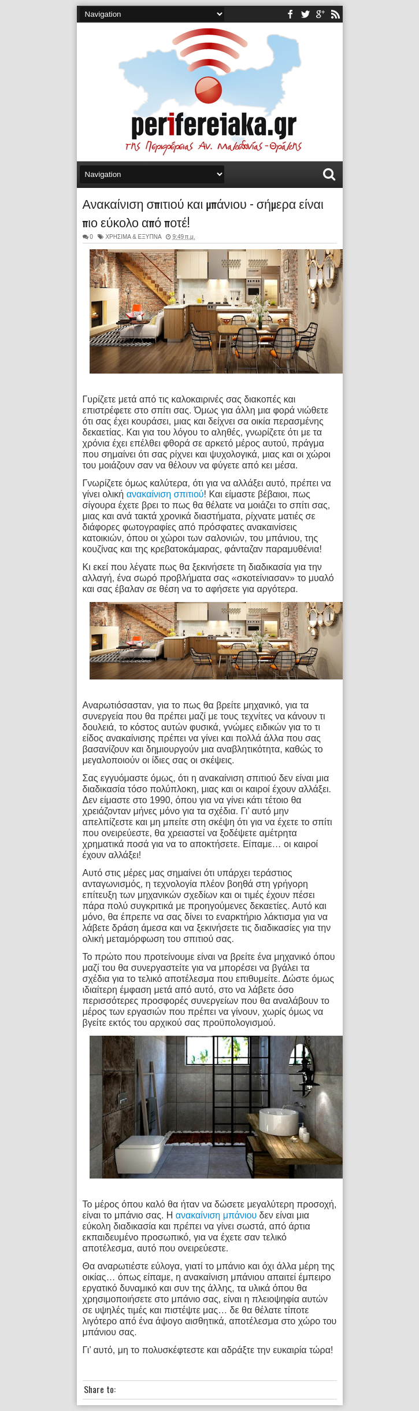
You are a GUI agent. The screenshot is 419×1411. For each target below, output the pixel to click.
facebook (290, 14)
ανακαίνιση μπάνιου (216, 1215)
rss (335, 14)
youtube (320, 14)
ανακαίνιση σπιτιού (165, 494)
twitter (305, 14)
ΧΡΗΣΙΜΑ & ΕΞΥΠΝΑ (133, 237)
